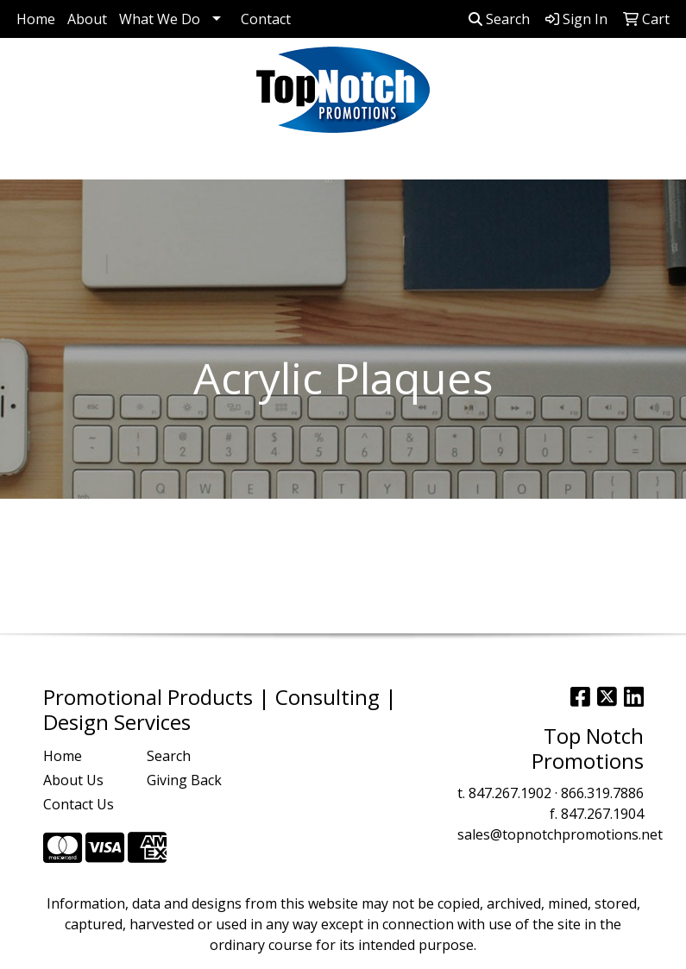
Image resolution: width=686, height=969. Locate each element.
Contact (266, 18)
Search (499, 18)
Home (35, 18)
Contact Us (78, 804)
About (87, 18)
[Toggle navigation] (27, 160)
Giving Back (184, 780)
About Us (73, 780)
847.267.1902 (510, 792)
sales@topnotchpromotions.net (560, 834)
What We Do (159, 18)
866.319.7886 (602, 792)
